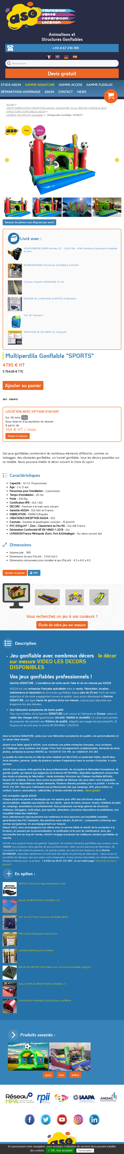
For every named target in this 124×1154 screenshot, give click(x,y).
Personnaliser (85, 1150)
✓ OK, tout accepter (60, 1150)
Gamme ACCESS (70, 85)
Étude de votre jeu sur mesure (62, 624)
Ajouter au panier (23, 385)
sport (48, 1075)
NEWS (81, 92)
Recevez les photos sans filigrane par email (29, 222)
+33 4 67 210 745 (66, 48)
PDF (34, 572)
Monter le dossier (17, 436)
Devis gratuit (62, 73)
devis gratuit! (92, 790)
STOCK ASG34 (11, 85)
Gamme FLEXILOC (99, 85)
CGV (24, 417)
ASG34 (49, 92)
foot (61, 1075)
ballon (75, 1075)
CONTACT (65, 92)
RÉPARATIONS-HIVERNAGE (20, 92)
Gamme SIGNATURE (40, 85)
